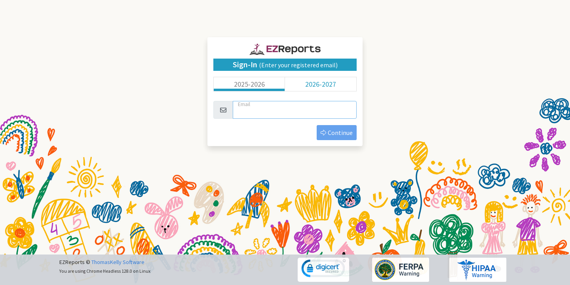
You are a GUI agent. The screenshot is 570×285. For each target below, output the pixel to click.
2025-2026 (249, 84)
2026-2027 (320, 84)
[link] (323, 269)
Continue (337, 133)
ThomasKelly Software (117, 262)
